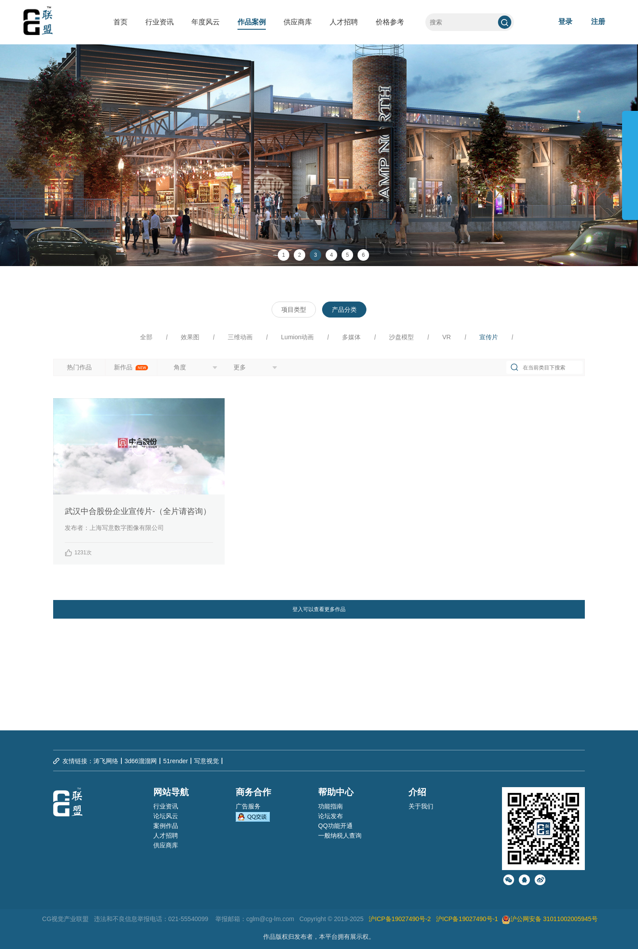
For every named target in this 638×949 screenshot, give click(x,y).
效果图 (190, 337)
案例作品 (165, 825)
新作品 (131, 367)
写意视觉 (206, 761)
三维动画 (240, 337)
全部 (146, 337)
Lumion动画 (297, 337)
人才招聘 (344, 22)
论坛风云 (165, 816)
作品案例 (251, 22)
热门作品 (79, 367)
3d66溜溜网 (140, 761)
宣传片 (488, 337)
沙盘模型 (401, 337)
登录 (565, 21)
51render (175, 761)
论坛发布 (330, 816)
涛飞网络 (105, 761)
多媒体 (351, 337)
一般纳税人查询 (340, 835)
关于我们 (420, 806)
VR (446, 337)
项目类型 (293, 309)
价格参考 (390, 22)
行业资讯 (159, 22)
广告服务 (248, 806)
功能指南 (330, 806)
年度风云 (205, 22)
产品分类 (344, 309)
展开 (630, 161)
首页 (120, 22)
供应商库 (298, 22)
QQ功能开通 (335, 825)
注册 (598, 21)
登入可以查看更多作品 (319, 609)
